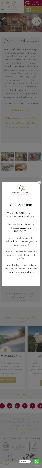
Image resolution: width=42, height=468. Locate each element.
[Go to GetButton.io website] (36, 465)
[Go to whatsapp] (36, 461)
